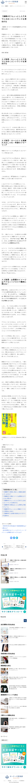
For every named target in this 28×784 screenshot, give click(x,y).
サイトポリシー (15, 780)
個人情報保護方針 (21, 780)
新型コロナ (4, 740)
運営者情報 (9, 780)
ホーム (5, 780)
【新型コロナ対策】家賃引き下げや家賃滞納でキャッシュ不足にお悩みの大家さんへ (17, 699)
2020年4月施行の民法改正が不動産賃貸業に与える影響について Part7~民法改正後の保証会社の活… (18, 687)
